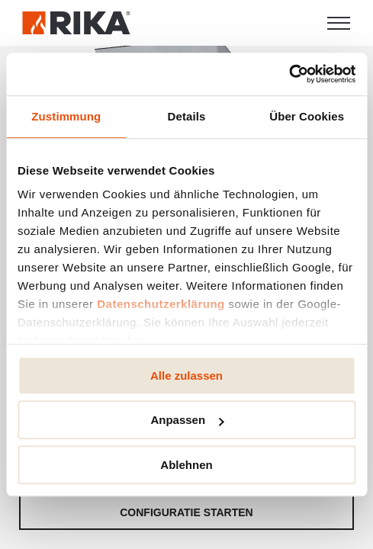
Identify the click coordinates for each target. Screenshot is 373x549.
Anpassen (186, 419)
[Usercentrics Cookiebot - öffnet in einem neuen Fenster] (288, 74)
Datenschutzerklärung (161, 303)
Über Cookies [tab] (306, 116)
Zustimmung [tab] (66, 116)
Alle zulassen (186, 375)
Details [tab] (187, 116)
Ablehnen (186, 464)
